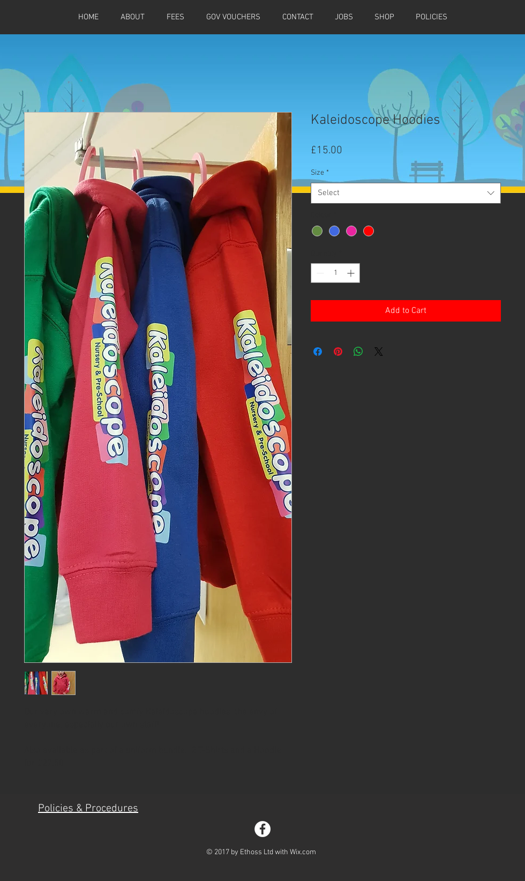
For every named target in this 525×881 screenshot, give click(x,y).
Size (320, 172)
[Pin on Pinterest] (338, 351)
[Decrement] (319, 273)
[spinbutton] (335, 273)
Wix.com (303, 852)
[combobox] (406, 193)
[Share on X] (378, 351)
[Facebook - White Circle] (262, 829)
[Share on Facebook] (317, 351)
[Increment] (351, 273)
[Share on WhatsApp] (358, 351)
